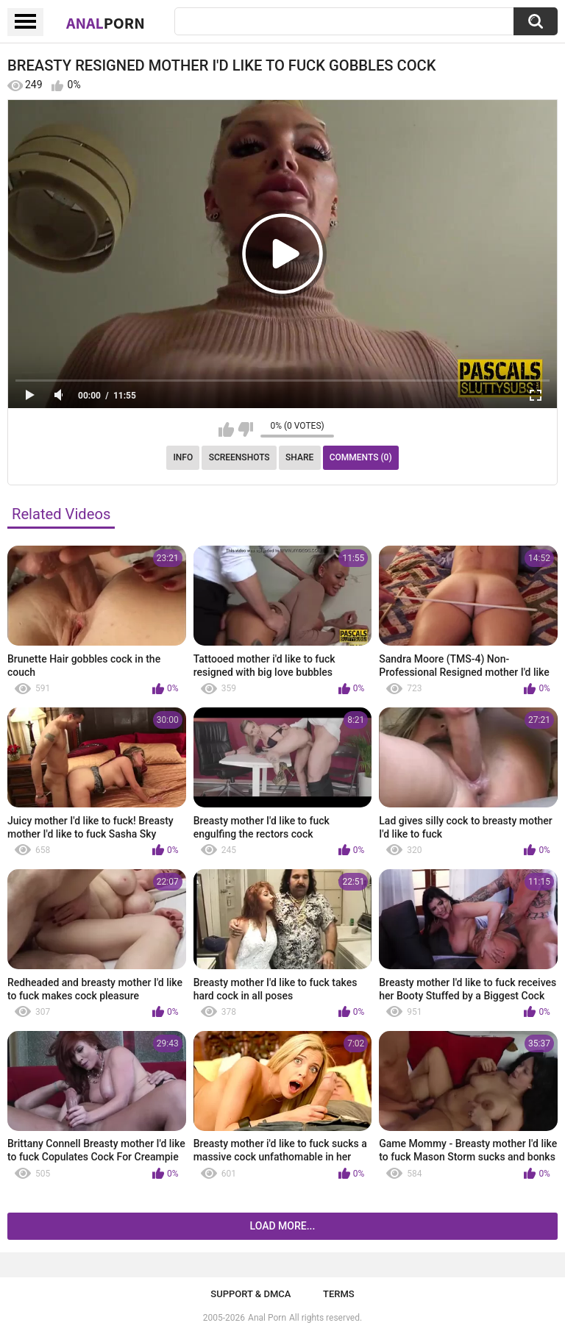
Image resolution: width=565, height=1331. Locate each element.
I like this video (226, 429)
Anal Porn (267, 1318)
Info (183, 457)
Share (299, 457)
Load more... (283, 1226)
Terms (339, 1293)
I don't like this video (245, 429)
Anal (105, 23)
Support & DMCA (250, 1293)
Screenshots (239, 457)
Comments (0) (361, 457)
